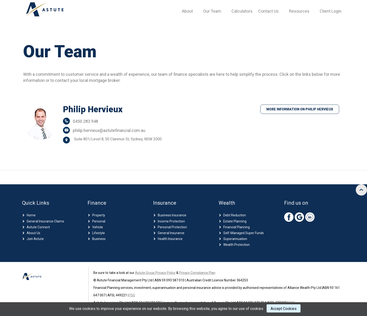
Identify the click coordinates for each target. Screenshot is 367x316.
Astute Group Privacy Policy (155, 273)
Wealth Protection (236, 245)
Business (99, 239)
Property (98, 215)
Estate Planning (234, 221)
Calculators (242, 11)
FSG (132, 295)
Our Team (212, 11)
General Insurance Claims (45, 221)
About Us (33, 233)
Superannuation (235, 239)
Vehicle (97, 227)
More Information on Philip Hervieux (299, 109)
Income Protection (171, 221)
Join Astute (35, 239)
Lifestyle (98, 233)
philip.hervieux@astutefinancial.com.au (109, 130)
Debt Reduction (234, 215)
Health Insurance (170, 239)
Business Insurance (172, 215)
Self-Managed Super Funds (243, 233)
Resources (299, 11)
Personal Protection (172, 227)
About (187, 11)
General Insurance (171, 233)
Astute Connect (38, 227)
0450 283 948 (85, 121)
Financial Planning (236, 227)
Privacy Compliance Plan (197, 273)
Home (31, 215)
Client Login (330, 11)
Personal (98, 221)
